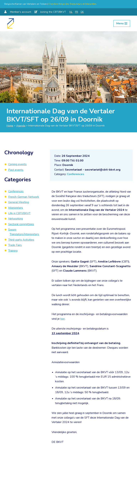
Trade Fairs (15, 245)
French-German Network (23, 197)
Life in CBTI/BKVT (19, 213)
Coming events (17, 164)
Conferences (75, 174)
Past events (15, 170)
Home (9, 125)
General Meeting (18, 202)
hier (62, 319)
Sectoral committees (21, 224)
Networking (15, 219)
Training (12, 251)
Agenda (20, 125)
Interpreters (15, 208)
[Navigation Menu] (121, 23)
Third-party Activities (21, 240)
